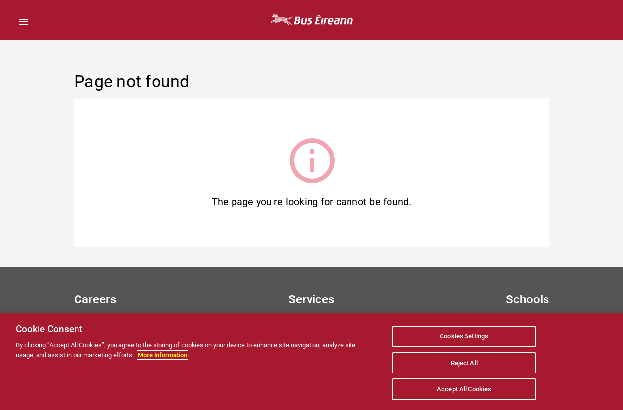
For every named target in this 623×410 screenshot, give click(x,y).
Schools (527, 299)
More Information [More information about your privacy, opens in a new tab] (162, 355)
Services (311, 299)
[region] (311, 361)
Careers (95, 299)
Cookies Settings (464, 336)
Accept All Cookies (464, 389)
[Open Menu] (23, 22)
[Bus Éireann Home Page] (311, 20)
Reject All (464, 363)
